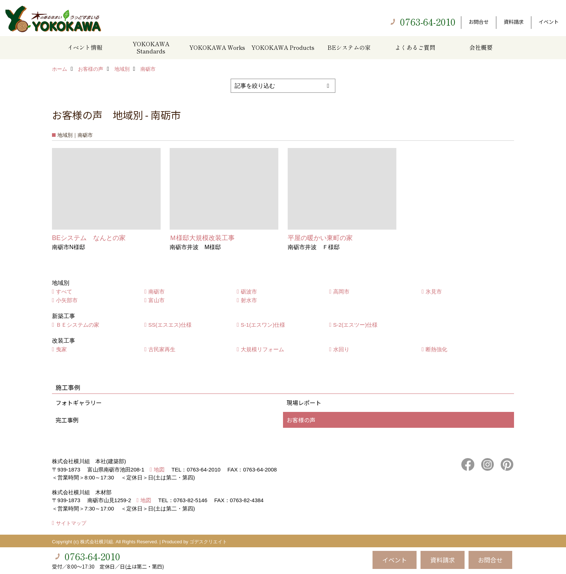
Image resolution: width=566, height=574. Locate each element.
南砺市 (156, 291)
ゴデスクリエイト (208, 541)
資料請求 (514, 21)
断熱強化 (436, 349)
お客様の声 (301, 420)
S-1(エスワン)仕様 (263, 325)
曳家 (61, 349)
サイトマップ (71, 523)
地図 (159, 469)
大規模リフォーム (262, 349)
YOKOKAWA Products (282, 47)
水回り (341, 349)
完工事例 (67, 420)
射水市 (249, 300)
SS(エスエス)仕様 (170, 325)
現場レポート (304, 402)
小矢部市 (67, 300)
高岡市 (341, 291)
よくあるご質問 (415, 47)
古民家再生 (161, 349)
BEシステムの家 (349, 47)
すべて (64, 291)
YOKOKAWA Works (217, 47)
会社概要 (480, 47)
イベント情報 (85, 47)
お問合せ (479, 21)
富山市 (156, 300)
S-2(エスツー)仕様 (355, 325)
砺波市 (249, 291)
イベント (549, 21)
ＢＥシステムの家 (77, 325)
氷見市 (434, 291)
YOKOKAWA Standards (150, 47)
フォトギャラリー (79, 402)
